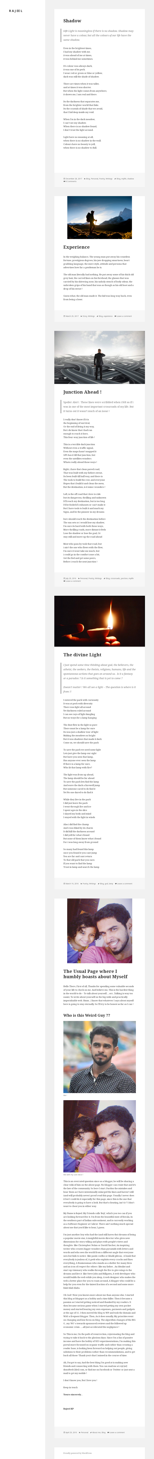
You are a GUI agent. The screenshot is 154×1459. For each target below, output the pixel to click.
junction (124, 578)
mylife (123, 178)
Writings (109, 178)
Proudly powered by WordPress (77, 1453)
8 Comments (71, 181)
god (106, 883)
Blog (88, 178)
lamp (111, 883)
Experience (76, 247)
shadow (130, 178)
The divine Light (82, 655)
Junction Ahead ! (82, 392)
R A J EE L (15, 11)
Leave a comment (124, 316)
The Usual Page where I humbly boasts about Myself (95, 973)
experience (108, 316)
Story (85, 316)
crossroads (115, 578)
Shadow (72, 21)
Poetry (102, 178)
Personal (94, 178)
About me (96, 1432)
